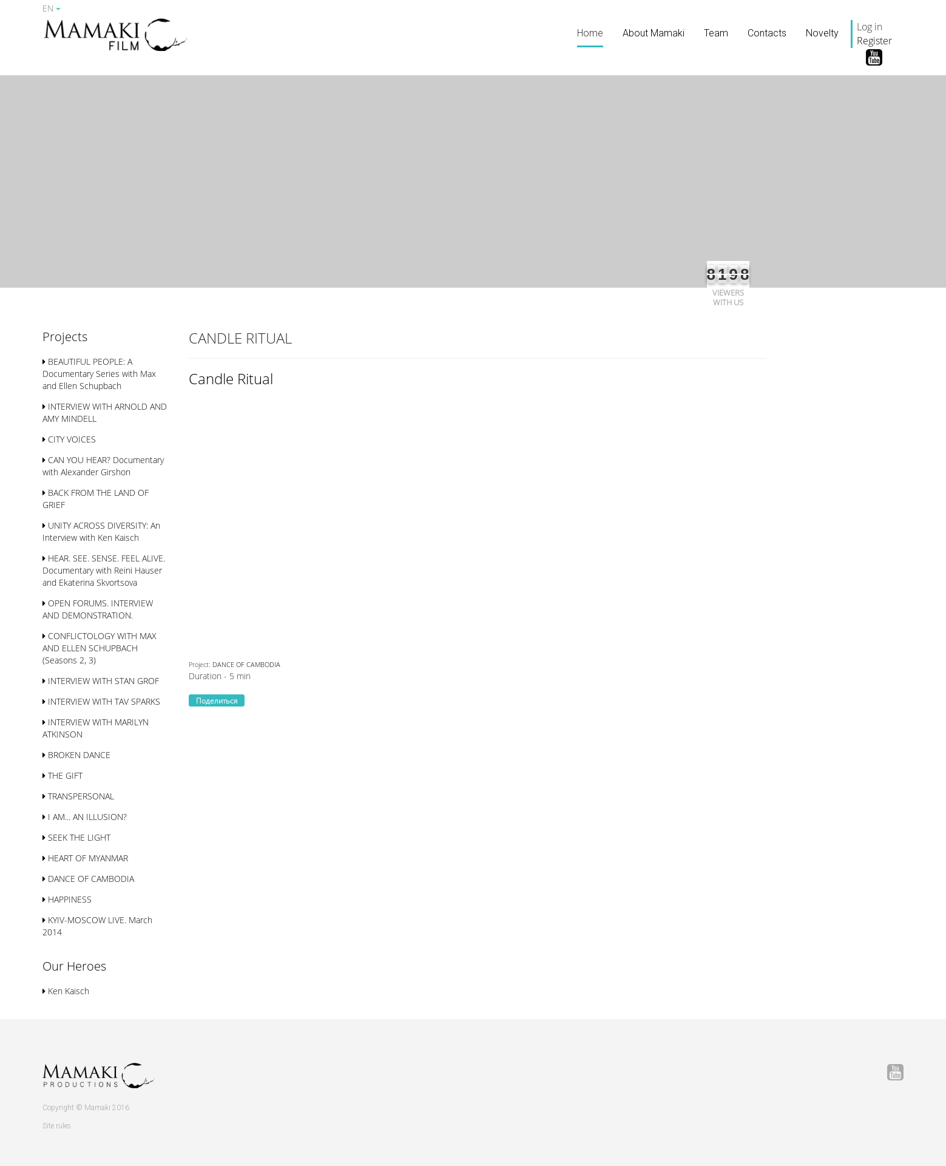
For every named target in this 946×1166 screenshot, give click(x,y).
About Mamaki (653, 33)
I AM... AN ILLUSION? (84, 816)
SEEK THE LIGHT (76, 837)
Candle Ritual (231, 378)
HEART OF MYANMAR (85, 858)
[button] (64, 338)
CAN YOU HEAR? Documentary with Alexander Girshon (103, 466)
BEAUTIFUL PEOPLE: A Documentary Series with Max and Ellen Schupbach (99, 373)
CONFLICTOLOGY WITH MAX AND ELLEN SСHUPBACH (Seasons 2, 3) (99, 648)
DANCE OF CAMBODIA (88, 878)
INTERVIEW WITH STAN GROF (100, 680)
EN (51, 8)
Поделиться (216, 701)
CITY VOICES (69, 439)
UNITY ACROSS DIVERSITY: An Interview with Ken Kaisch (101, 531)
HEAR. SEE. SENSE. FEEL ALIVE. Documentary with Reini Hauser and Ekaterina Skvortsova (103, 570)
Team (716, 33)
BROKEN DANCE (76, 755)
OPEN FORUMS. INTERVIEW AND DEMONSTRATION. (97, 609)
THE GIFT (62, 775)
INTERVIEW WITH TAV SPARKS (101, 701)
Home (590, 33)
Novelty (822, 33)
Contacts (767, 33)
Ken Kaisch (65, 991)
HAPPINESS (67, 899)
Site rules (56, 1126)
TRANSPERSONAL (78, 796)
